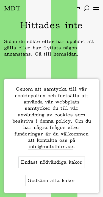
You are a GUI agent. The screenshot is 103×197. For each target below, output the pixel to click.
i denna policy (53, 121)
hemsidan (65, 54)
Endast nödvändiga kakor (51, 162)
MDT (12, 8)
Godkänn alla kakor (52, 180)
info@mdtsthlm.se (50, 146)
